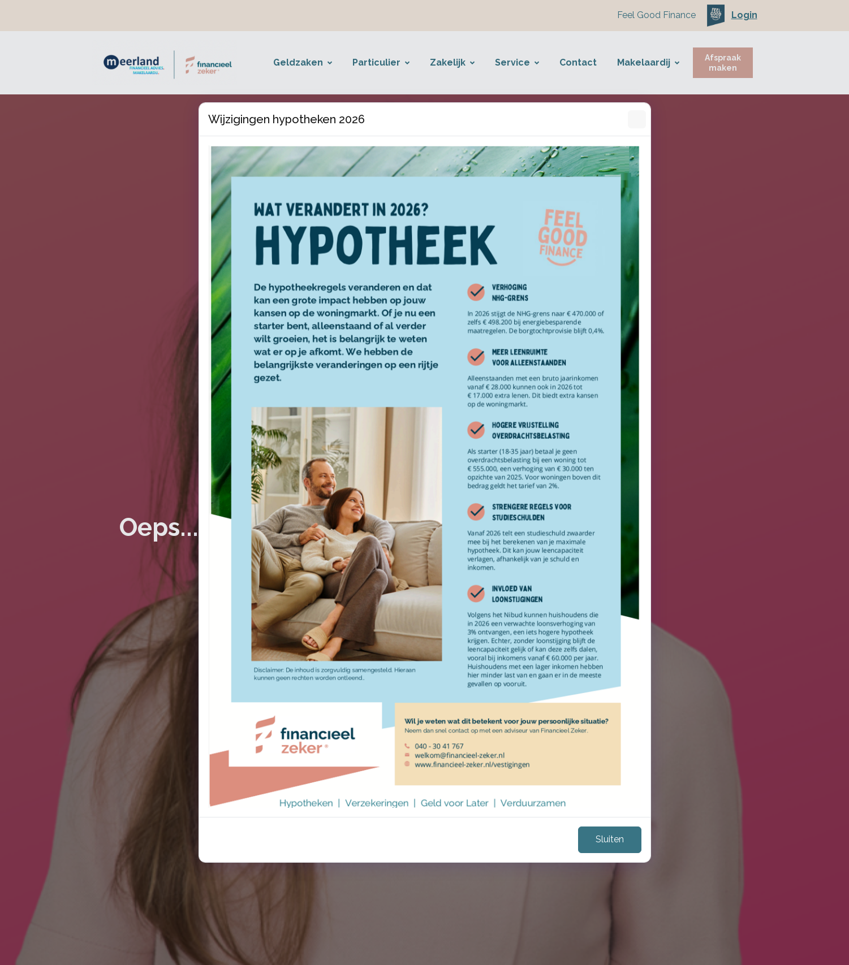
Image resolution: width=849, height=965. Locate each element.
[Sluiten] (637, 119)
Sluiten (610, 839)
